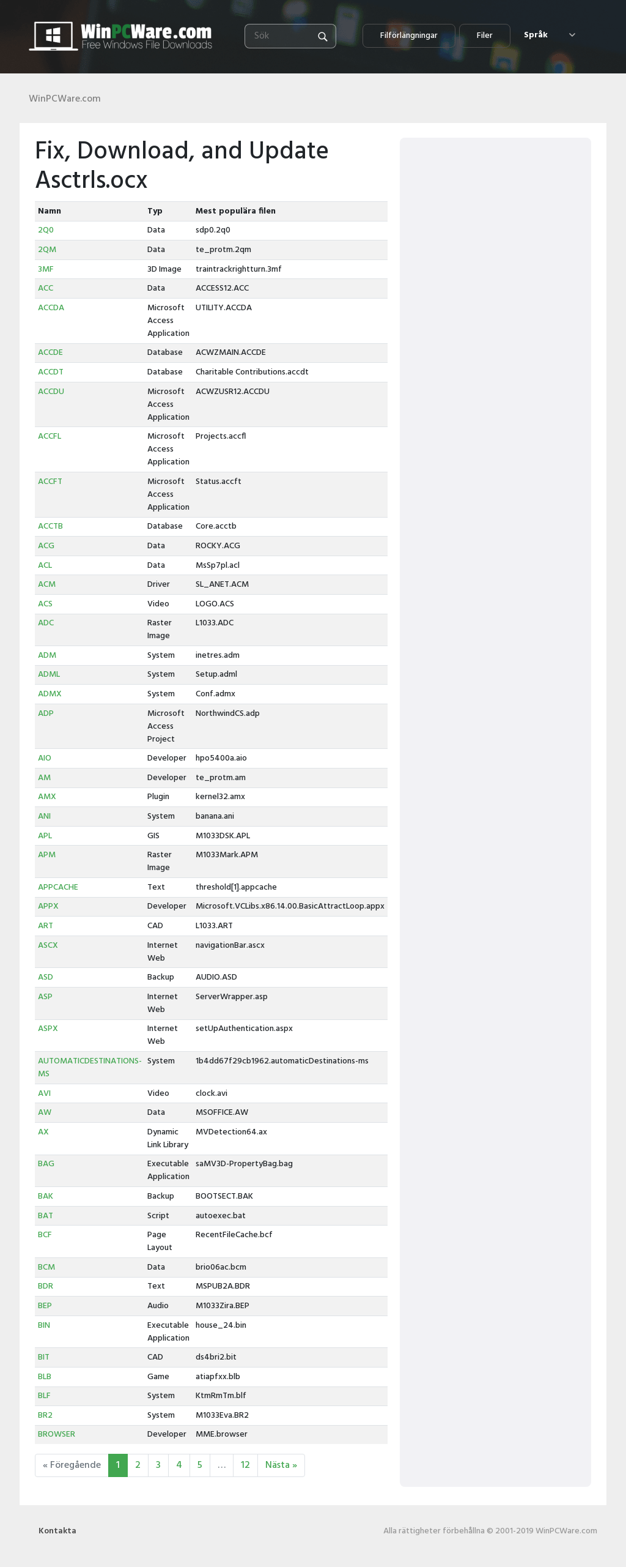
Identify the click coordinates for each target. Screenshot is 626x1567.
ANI (44, 817)
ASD (45, 977)
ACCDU (51, 392)
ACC (45, 288)
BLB (44, 1377)
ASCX (48, 946)
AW (44, 1113)
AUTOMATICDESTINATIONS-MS (90, 1067)
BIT (44, 1357)
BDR (45, 1286)
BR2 (45, 1416)
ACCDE (50, 353)
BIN (44, 1326)
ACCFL (49, 437)
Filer (485, 36)
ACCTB (50, 526)
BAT (45, 1216)
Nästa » (281, 1465)
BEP (45, 1306)
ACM (47, 585)
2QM (47, 250)
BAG (46, 1164)
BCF (45, 1235)
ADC (46, 623)
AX (43, 1132)
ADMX (50, 694)
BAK (45, 1196)
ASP (45, 997)
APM (47, 855)
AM (44, 778)
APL (45, 836)
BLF (44, 1396)
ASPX (48, 1029)
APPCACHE (58, 887)
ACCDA (51, 308)
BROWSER (56, 1434)
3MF (46, 269)
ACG (46, 546)
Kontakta (57, 1531)
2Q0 (46, 230)
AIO (44, 758)
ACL (45, 566)
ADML (49, 675)
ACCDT (51, 372)
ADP (46, 714)
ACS (45, 604)
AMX (47, 797)
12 (245, 1465)
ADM (47, 656)
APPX (48, 906)
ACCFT (50, 482)
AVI (44, 1094)
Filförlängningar (409, 36)
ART (45, 926)
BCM (46, 1267)
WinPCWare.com (65, 99)
